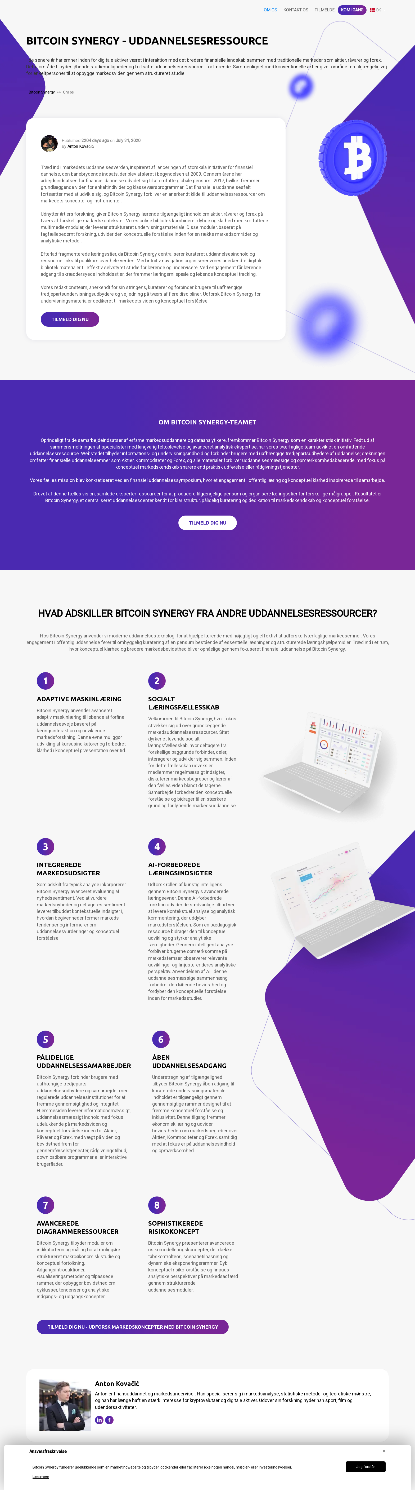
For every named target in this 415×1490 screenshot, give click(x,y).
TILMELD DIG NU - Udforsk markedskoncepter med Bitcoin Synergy (132, 1326)
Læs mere (41, 1477)
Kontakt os (295, 9)
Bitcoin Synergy (42, 92)
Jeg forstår (365, 1467)
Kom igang (352, 9)
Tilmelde (325, 9)
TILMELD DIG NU (70, 319)
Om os (270, 9)
